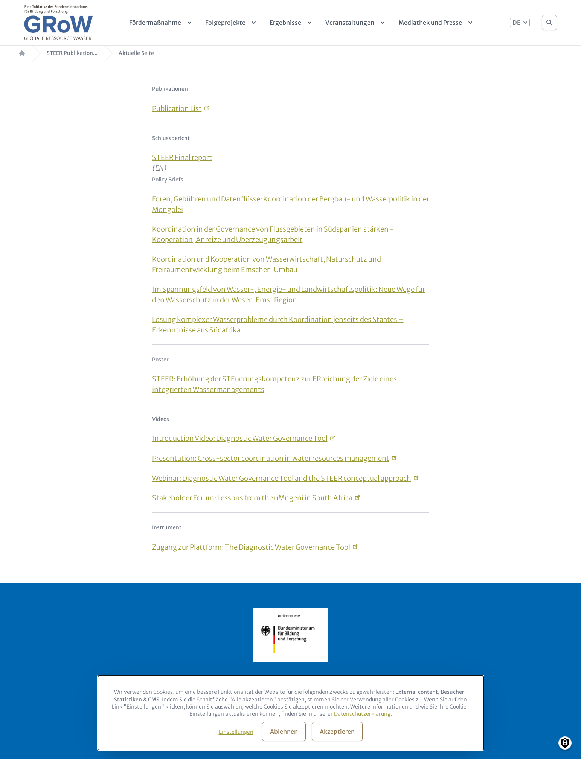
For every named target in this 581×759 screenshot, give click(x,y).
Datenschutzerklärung (362, 713)
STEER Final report (182, 157)
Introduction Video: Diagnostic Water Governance (240, 438)
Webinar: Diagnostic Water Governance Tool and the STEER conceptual (281, 478)
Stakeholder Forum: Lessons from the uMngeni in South (252, 498)
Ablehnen (284, 731)
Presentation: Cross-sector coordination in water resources (270, 458)
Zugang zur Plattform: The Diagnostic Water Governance (251, 547)
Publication (177, 108)
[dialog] (290, 713)
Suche (549, 20)
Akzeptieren (337, 731)
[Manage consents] (565, 743)
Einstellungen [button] (236, 732)
